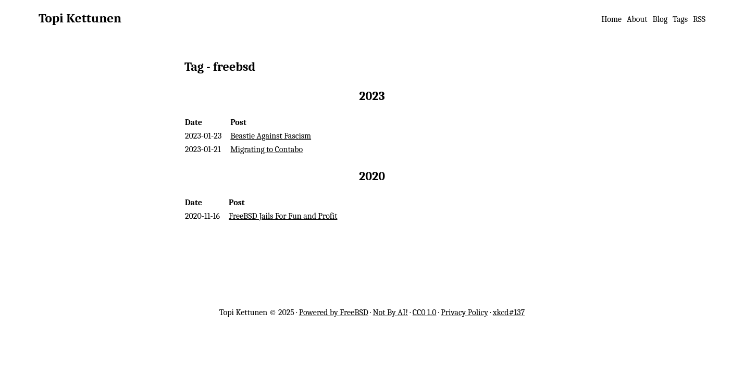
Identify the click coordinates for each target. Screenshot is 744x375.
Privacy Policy (464, 312)
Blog (659, 19)
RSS (699, 19)
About (637, 19)
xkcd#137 (509, 312)
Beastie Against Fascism (270, 136)
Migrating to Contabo (266, 149)
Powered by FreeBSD (333, 312)
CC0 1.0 (425, 312)
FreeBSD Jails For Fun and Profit (283, 216)
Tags (680, 19)
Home (611, 19)
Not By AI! (390, 312)
